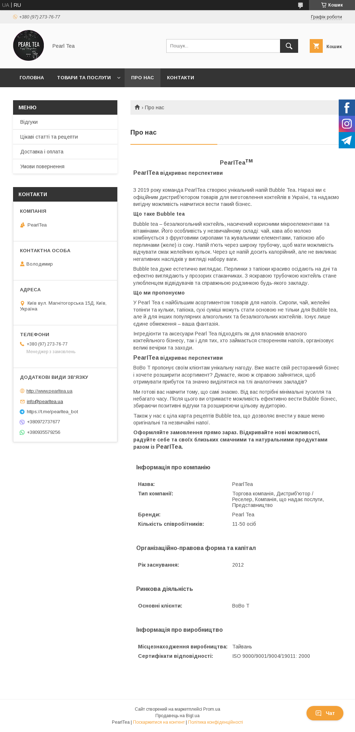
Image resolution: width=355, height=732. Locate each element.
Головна (32, 77)
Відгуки (29, 122)
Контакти (180, 77)
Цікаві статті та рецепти (49, 137)
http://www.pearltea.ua (49, 391)
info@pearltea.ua (45, 401)
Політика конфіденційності (215, 722)
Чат (325, 713)
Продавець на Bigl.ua (177, 715)
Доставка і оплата (41, 152)
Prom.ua (211, 709)
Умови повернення (42, 166)
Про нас (142, 77)
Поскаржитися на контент (159, 722)
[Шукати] (289, 46)
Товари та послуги (84, 77)
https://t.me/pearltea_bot (52, 411)
